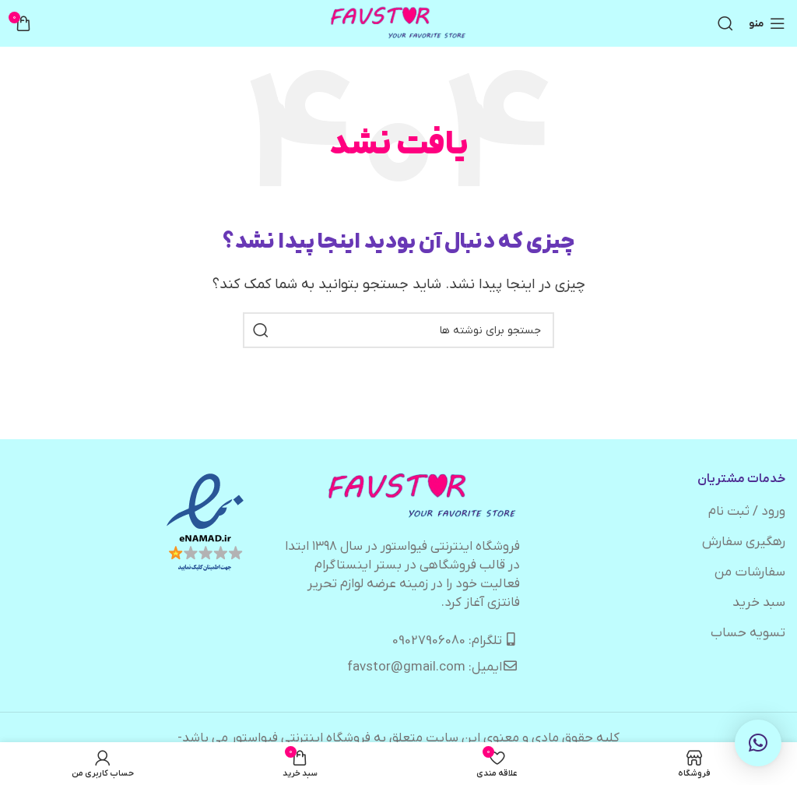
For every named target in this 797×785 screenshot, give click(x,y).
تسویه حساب (748, 633)
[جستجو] (725, 23)
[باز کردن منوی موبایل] (767, 23)
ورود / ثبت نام (746, 511)
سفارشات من (749, 572)
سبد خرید (758, 602)
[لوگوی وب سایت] (399, 23)
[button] (758, 743)
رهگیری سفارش (743, 542)
